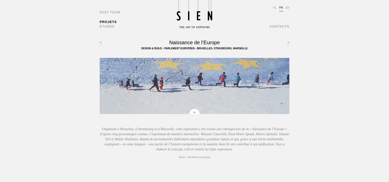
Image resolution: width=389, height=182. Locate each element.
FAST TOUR (110, 12)
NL (275, 7)
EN (287, 7)
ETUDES (107, 26)
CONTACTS (279, 26)
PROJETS (108, 22)
